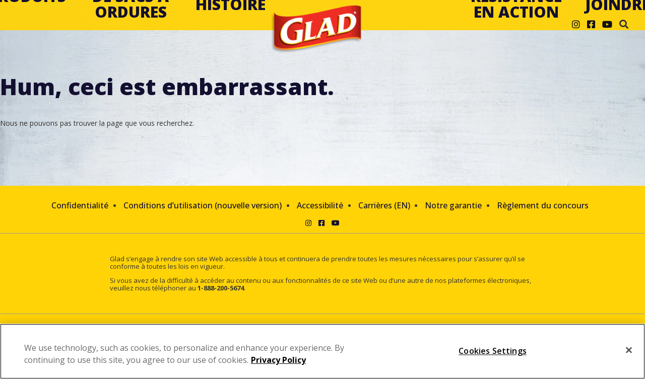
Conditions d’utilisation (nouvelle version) (202, 205)
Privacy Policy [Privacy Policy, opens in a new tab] (278, 359)
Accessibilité (320, 205)
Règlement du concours (543, 205)
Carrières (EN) (384, 205)
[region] (322, 351)
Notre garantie (453, 205)
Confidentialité (79, 205)
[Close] (629, 350)
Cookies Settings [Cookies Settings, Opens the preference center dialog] (493, 350)
